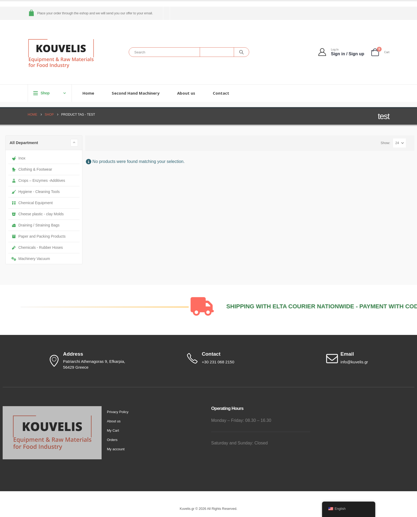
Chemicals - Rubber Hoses (37, 247)
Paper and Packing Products (38, 236)
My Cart (113, 430)
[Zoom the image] (52, 409)
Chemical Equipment (32, 203)
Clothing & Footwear (31, 169)
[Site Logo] (61, 53)
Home (88, 93)
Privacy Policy (117, 412)
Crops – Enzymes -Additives (38, 180)
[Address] (91, 361)
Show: (385, 143)
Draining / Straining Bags (35, 225)
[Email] (369, 358)
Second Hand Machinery (136, 93)
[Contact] (231, 358)
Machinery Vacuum (30, 259)
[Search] (241, 52)
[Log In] (342, 52)
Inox (18, 158)
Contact (221, 93)
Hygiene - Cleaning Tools (35, 192)
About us (186, 93)
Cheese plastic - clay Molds (37, 214)
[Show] (399, 143)
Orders (112, 440)
